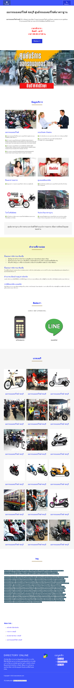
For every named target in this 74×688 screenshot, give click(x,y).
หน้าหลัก (60, 659)
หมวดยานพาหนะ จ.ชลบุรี (14, 635)
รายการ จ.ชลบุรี (11, 631)
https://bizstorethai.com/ (20, 680)
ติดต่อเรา (66, 3)
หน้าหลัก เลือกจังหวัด (13, 627)
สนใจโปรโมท (62, 662)
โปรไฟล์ (6, 3)
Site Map (60, 665)
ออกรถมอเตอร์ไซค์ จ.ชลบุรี (14, 640)
